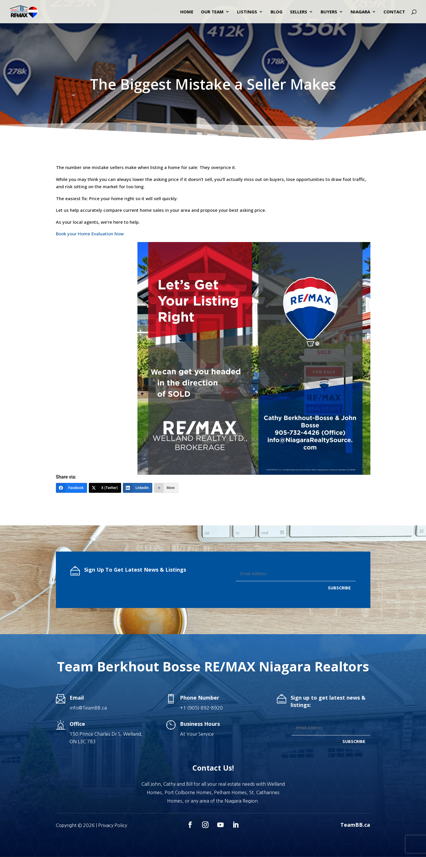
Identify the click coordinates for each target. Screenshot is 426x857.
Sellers (298, 12)
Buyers (329, 12)
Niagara (360, 12)
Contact (394, 12)
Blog (276, 12)
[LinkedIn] (137, 488)
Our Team (212, 12)
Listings (247, 12)
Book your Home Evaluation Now (90, 234)
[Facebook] (71, 488)
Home (186, 12)
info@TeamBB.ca (88, 707)
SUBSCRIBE (339, 588)
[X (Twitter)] (105, 488)
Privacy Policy (112, 825)
